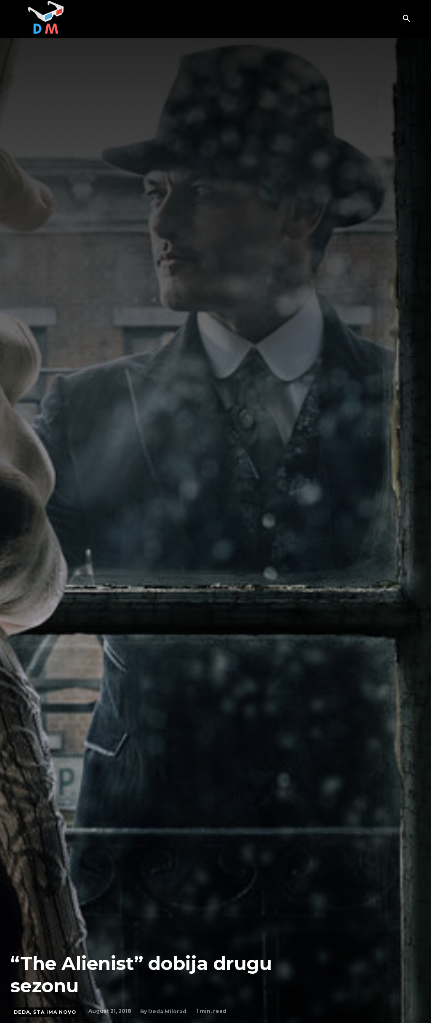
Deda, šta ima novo (45, 1012)
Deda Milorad (167, 1011)
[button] (407, 19)
